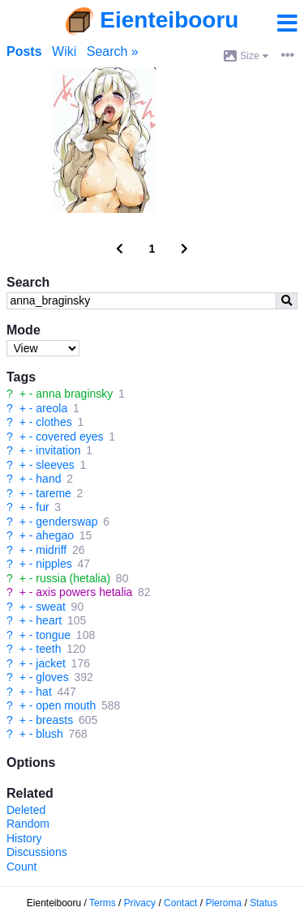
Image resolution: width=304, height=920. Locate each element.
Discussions (36, 851)
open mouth (66, 705)
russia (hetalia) (73, 578)
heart (49, 620)
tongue (53, 634)
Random (27, 823)
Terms (102, 903)
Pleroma (223, 903)
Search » (113, 51)
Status (263, 903)
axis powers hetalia (84, 592)
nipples (53, 563)
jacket (51, 663)
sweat (51, 606)
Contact (180, 903)
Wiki (64, 51)
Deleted (25, 809)
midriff (51, 549)
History (24, 838)
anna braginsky (74, 393)
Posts (24, 51)
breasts (54, 719)
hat (43, 691)
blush (49, 733)
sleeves (55, 464)
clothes (53, 421)
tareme (53, 493)
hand (48, 478)
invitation (58, 450)
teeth (48, 648)
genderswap (66, 521)
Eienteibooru (169, 19)
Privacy (140, 903)
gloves (52, 677)
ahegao (55, 535)
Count (21, 866)
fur (42, 506)
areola (51, 408)
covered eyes (69, 436)
